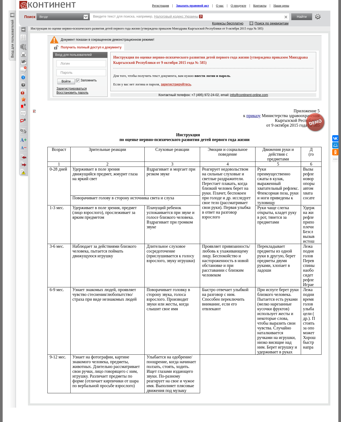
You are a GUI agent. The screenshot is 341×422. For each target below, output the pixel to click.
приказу (253, 115)
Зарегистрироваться (71, 88)
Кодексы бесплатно (227, 23)
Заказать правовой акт (192, 5)
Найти (302, 17)
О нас (220, 5)
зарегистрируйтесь (176, 84)
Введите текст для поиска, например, (145, 16)
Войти (66, 81)
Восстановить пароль (72, 92)
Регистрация (160, 5)
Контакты (259, 5)
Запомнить (89, 80)
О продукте (238, 5)
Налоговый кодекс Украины (176, 16)
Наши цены (281, 5)
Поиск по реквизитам (272, 23)
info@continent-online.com (249, 95)
